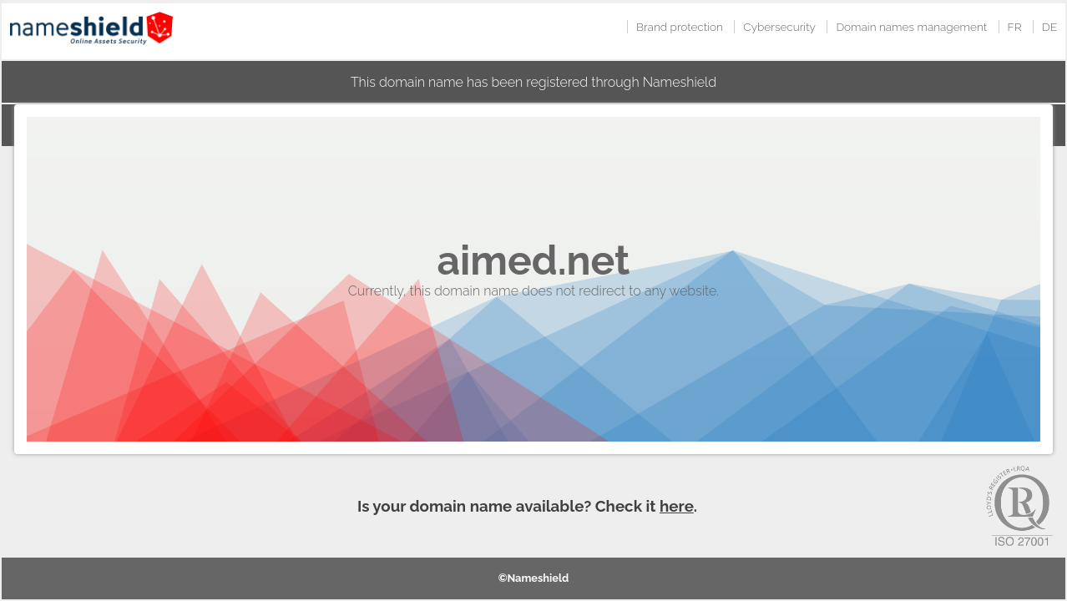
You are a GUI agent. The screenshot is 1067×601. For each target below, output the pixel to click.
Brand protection (679, 26)
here (677, 506)
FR (1015, 26)
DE (1049, 26)
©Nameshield (533, 578)
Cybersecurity (779, 26)
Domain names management (911, 26)
